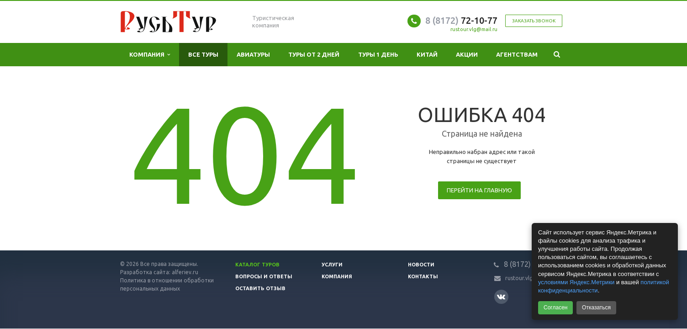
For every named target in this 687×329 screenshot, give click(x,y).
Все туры (203, 54)
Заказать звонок (533, 20)
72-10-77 (461, 20)
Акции (467, 54)
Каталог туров (257, 264)
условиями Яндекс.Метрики (576, 282)
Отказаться (596, 307)
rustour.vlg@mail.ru (473, 29)
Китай (427, 54)
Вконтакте (501, 296)
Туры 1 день (378, 54)
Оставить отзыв (260, 288)
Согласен (555, 307)
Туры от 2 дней (313, 54)
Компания (149, 54)
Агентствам (517, 54)
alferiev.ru (185, 272)
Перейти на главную (479, 190)
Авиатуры (253, 54)
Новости (421, 264)
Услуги (332, 264)
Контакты (423, 276)
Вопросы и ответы (263, 276)
